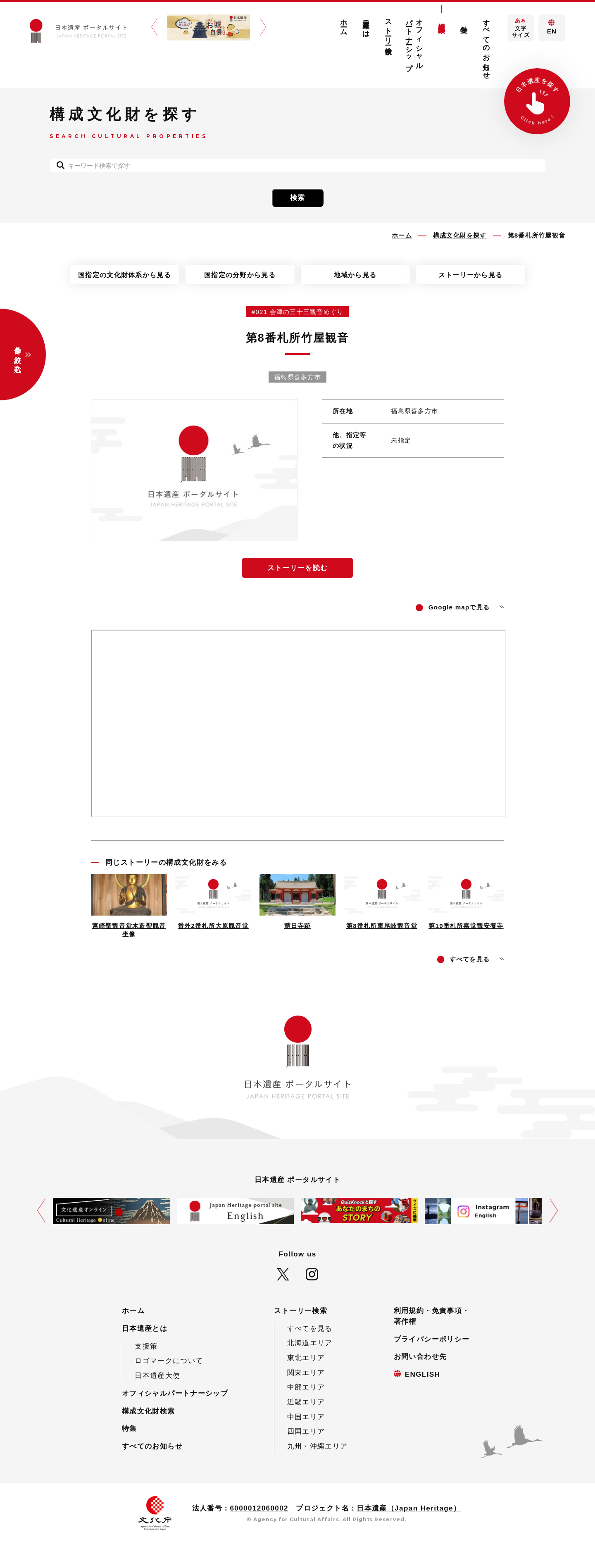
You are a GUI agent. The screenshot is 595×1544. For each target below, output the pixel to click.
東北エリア (306, 1358)
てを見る (470, 959)
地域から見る (355, 274)
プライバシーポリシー (432, 1339)
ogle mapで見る (459, 607)
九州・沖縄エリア (317, 1446)
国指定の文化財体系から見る (124, 274)
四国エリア (306, 1431)
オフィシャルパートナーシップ (415, 41)
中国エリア (306, 1417)
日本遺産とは (366, 24)
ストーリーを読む (297, 568)
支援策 (146, 1346)
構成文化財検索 (441, 20)
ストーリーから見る (470, 274)
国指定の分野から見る (240, 274)
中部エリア (306, 1387)
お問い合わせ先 (420, 1357)
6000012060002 (259, 1508)
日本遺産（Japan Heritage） (409, 1508)
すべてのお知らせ (486, 45)
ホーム (344, 23)
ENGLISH (422, 1374)
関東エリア (306, 1373)
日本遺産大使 (157, 1376)
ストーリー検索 (389, 28)
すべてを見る (310, 1328)
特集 (464, 21)
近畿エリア (306, 1402)
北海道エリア (310, 1343)
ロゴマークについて (169, 1361)
